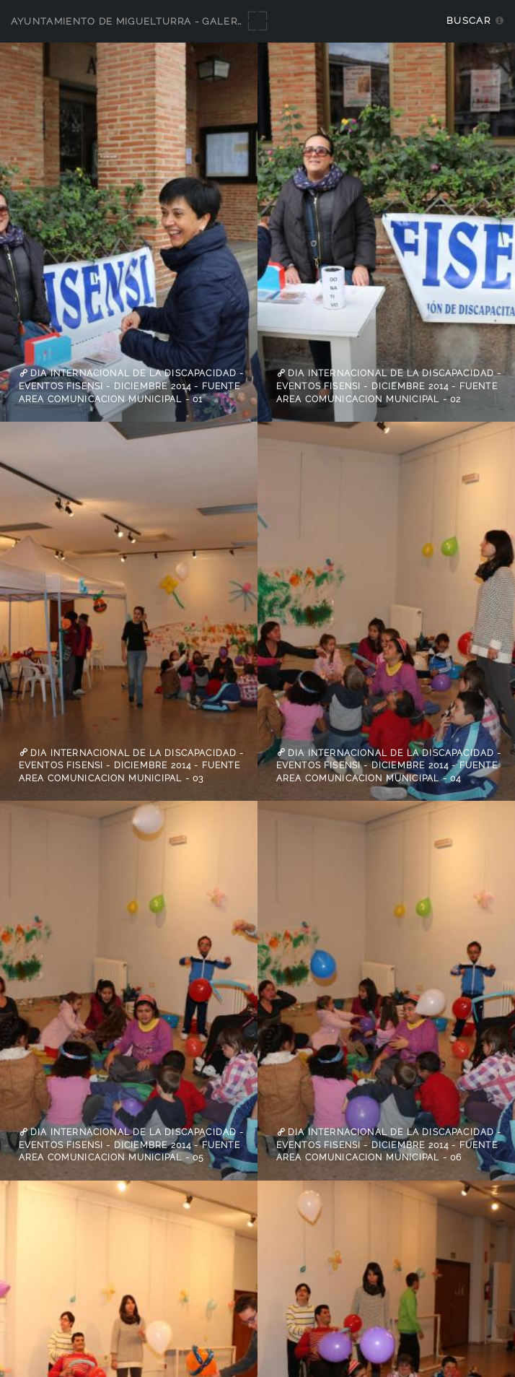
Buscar (468, 20)
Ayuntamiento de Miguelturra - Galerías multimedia (167, 21)
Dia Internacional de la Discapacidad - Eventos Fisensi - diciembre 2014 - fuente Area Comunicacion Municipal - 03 (132, 765)
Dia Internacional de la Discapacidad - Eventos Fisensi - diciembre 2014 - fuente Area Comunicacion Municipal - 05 (132, 1145)
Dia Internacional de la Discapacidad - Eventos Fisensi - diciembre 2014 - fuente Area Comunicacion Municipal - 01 (132, 386)
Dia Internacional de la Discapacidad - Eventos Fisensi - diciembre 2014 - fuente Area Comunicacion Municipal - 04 (389, 765)
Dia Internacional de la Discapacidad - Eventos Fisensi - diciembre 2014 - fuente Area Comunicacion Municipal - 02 (389, 386)
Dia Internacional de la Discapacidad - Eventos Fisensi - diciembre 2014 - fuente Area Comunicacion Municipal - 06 (389, 1145)
